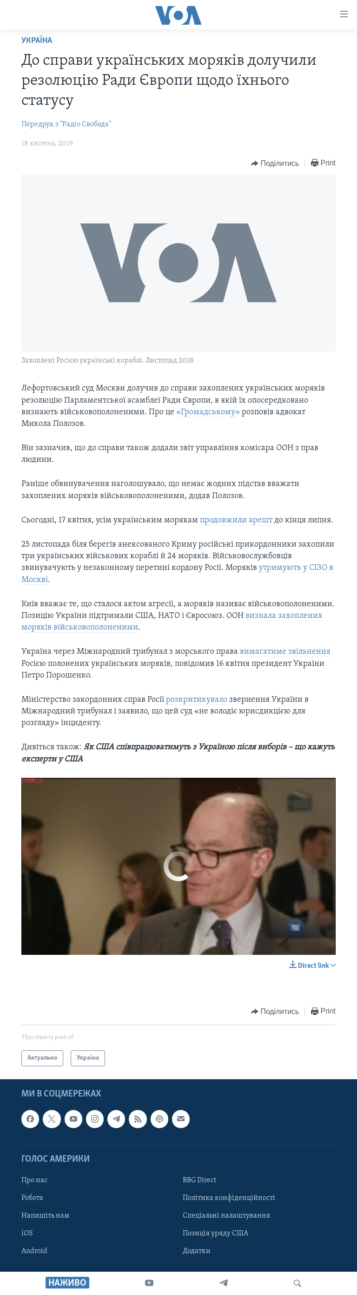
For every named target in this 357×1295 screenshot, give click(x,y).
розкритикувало (196, 699)
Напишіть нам (45, 1216)
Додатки (197, 1251)
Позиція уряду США (215, 1233)
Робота (32, 1198)
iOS (27, 1233)
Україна (36, 40)
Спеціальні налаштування (226, 1216)
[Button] (275, 163)
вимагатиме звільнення (285, 651)
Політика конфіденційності (229, 1198)
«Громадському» (208, 412)
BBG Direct (199, 1180)
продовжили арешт (236, 520)
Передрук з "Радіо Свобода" (66, 124)
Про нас (34, 1180)
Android (34, 1251)
